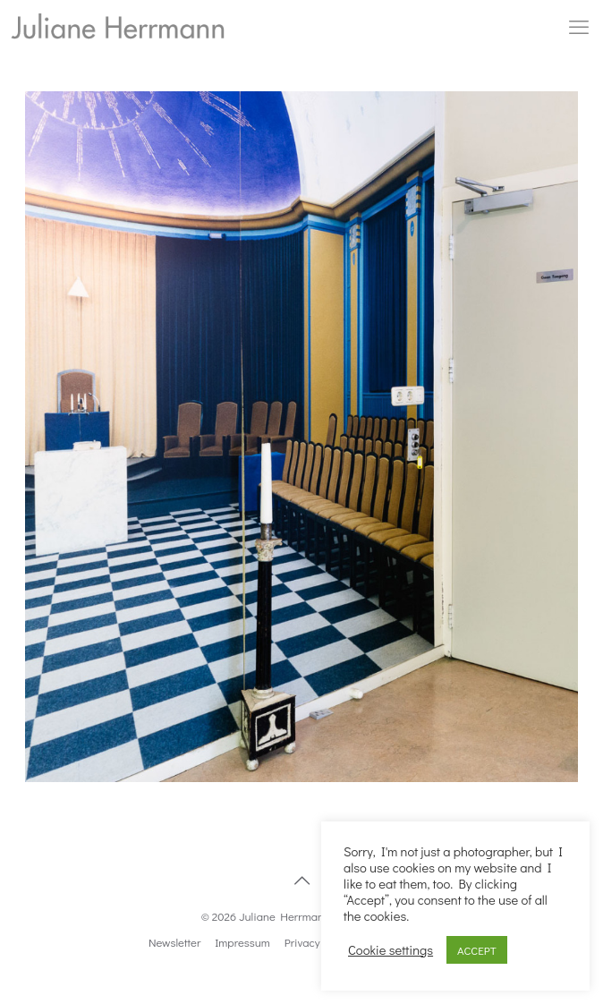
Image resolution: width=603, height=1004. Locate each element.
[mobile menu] (579, 27)
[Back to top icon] (301, 879)
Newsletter (174, 941)
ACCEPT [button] (477, 949)
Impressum (242, 941)
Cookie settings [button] (390, 950)
